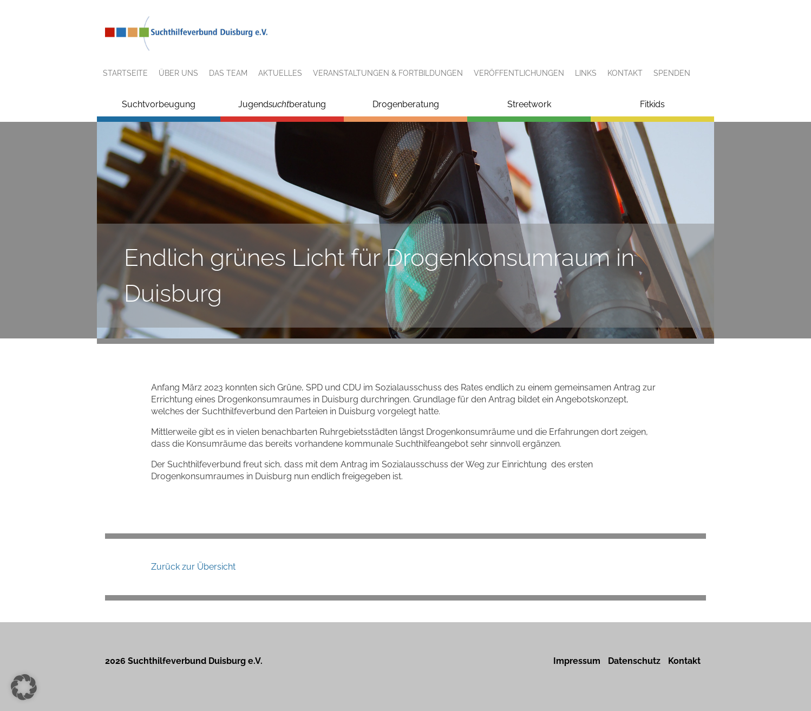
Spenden (671, 73)
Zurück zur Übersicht (193, 567)
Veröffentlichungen (519, 73)
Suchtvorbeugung (158, 104)
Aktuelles (280, 73)
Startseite (125, 73)
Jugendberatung (282, 104)
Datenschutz (634, 661)
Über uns (178, 73)
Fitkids (652, 104)
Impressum (576, 661)
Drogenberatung (405, 104)
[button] (24, 687)
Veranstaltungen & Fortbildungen (388, 73)
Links (586, 73)
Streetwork (529, 104)
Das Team (228, 73)
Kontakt (625, 73)
